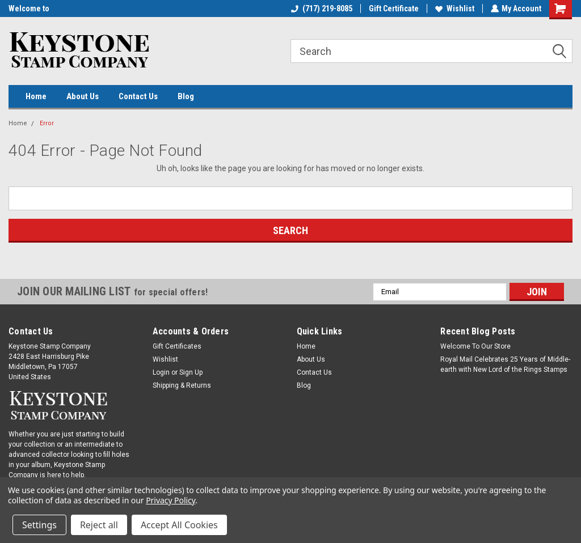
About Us (82, 96)
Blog (186, 96)
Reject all (99, 525)
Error (47, 123)
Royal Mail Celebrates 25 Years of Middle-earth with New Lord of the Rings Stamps (505, 364)
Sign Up (191, 372)
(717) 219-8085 (321, 8)
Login (161, 372)
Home (36, 96)
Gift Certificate (393, 8)
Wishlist (454, 8)
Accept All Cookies (179, 525)
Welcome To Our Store (475, 346)
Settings (39, 525)
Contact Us (138, 96)
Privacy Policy (170, 500)
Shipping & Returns (182, 385)
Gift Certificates (177, 346)
